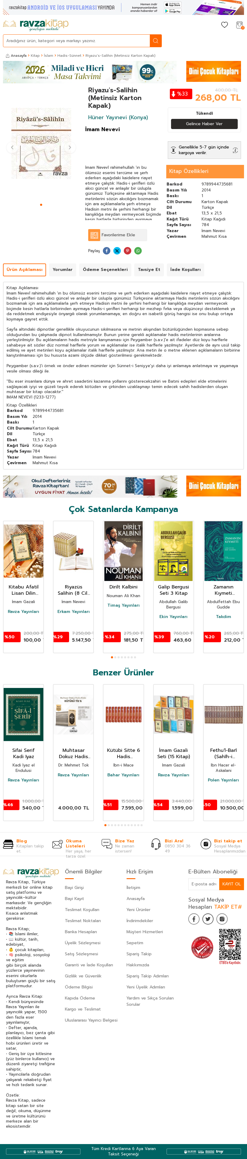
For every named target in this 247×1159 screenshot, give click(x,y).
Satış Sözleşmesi (81, 954)
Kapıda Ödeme (80, 998)
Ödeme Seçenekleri (105, 270)
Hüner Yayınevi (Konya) (118, 117)
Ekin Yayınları (173, 617)
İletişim (133, 887)
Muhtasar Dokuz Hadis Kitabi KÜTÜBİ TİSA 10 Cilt (73, 753)
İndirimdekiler (139, 921)
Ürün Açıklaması (24, 270)
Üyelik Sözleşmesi (82, 943)
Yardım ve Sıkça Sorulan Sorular (150, 1001)
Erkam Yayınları (73, 611)
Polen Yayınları (223, 780)
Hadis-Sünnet (69, 55)
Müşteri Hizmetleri (144, 932)
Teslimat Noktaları (83, 921)
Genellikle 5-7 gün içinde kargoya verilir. (204, 150)
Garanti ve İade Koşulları (89, 965)
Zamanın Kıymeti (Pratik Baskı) (223, 590)
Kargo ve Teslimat (83, 1009)
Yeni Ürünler (138, 910)
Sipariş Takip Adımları (147, 976)
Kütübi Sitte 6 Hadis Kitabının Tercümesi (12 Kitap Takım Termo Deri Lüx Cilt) (123, 753)
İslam (48, 55)
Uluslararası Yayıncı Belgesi (91, 1020)
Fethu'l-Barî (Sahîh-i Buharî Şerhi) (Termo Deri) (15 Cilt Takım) (223, 753)
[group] (41, 143)
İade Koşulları (185, 270)
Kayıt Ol (231, 884)
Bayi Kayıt (74, 899)
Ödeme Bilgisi (79, 987)
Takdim (223, 617)
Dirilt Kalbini (123, 587)
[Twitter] (209, 919)
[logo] (35, 25)
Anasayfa (16, 55)
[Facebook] (194, 919)
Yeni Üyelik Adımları (145, 987)
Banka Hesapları (81, 932)
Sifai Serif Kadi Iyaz (23, 753)
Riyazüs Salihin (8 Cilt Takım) (73, 590)
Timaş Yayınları (123, 605)
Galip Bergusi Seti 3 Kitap (173, 590)
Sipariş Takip (139, 954)
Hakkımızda (137, 965)
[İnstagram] (224, 919)
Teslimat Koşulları (82, 910)
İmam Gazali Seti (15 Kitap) (173, 753)
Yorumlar (63, 270)
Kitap (35, 55)
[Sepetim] (239, 25)
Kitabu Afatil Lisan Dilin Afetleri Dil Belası (24, 590)
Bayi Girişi (74, 887)
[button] (41, 205)
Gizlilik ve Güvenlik (83, 976)
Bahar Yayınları (123, 775)
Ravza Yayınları (23, 611)
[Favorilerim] (224, 25)
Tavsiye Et (149, 270)
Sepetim (134, 943)
